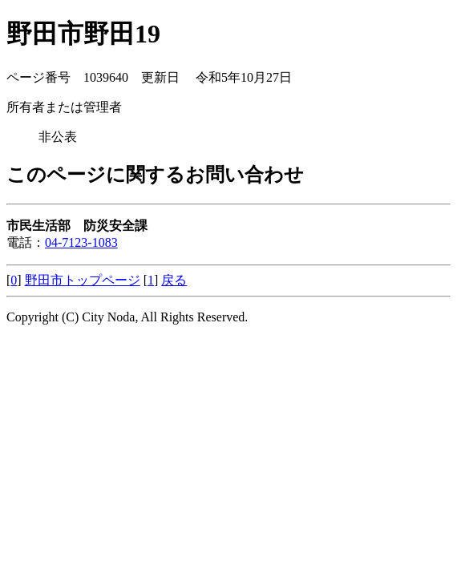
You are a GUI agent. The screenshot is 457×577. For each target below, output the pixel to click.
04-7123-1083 (81, 242)
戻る (174, 280)
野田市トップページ (82, 280)
